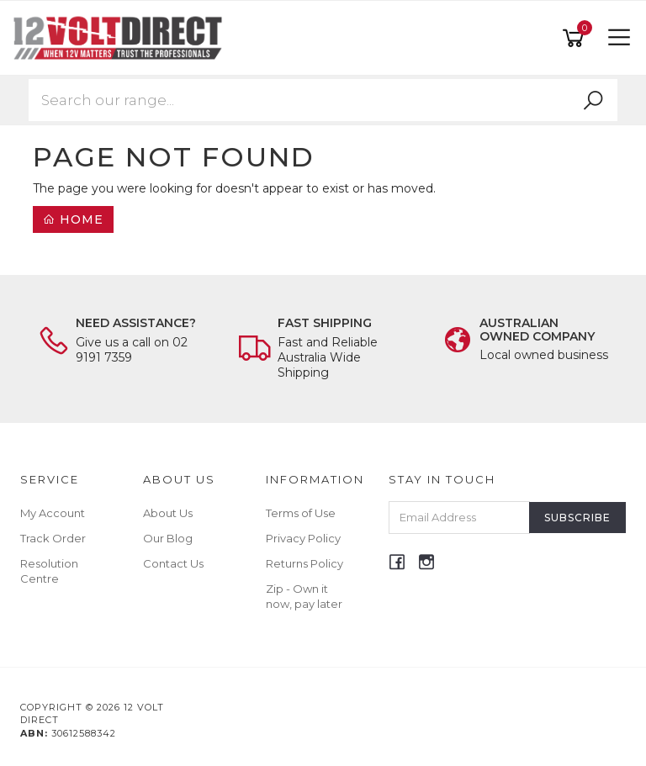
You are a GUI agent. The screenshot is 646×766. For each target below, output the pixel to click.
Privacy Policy (303, 538)
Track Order (53, 538)
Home (73, 219)
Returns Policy (304, 563)
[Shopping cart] (576, 38)
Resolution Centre (49, 571)
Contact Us (173, 563)
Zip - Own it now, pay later (304, 596)
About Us (168, 513)
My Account (52, 513)
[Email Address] (460, 517)
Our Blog (168, 538)
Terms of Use (301, 513)
